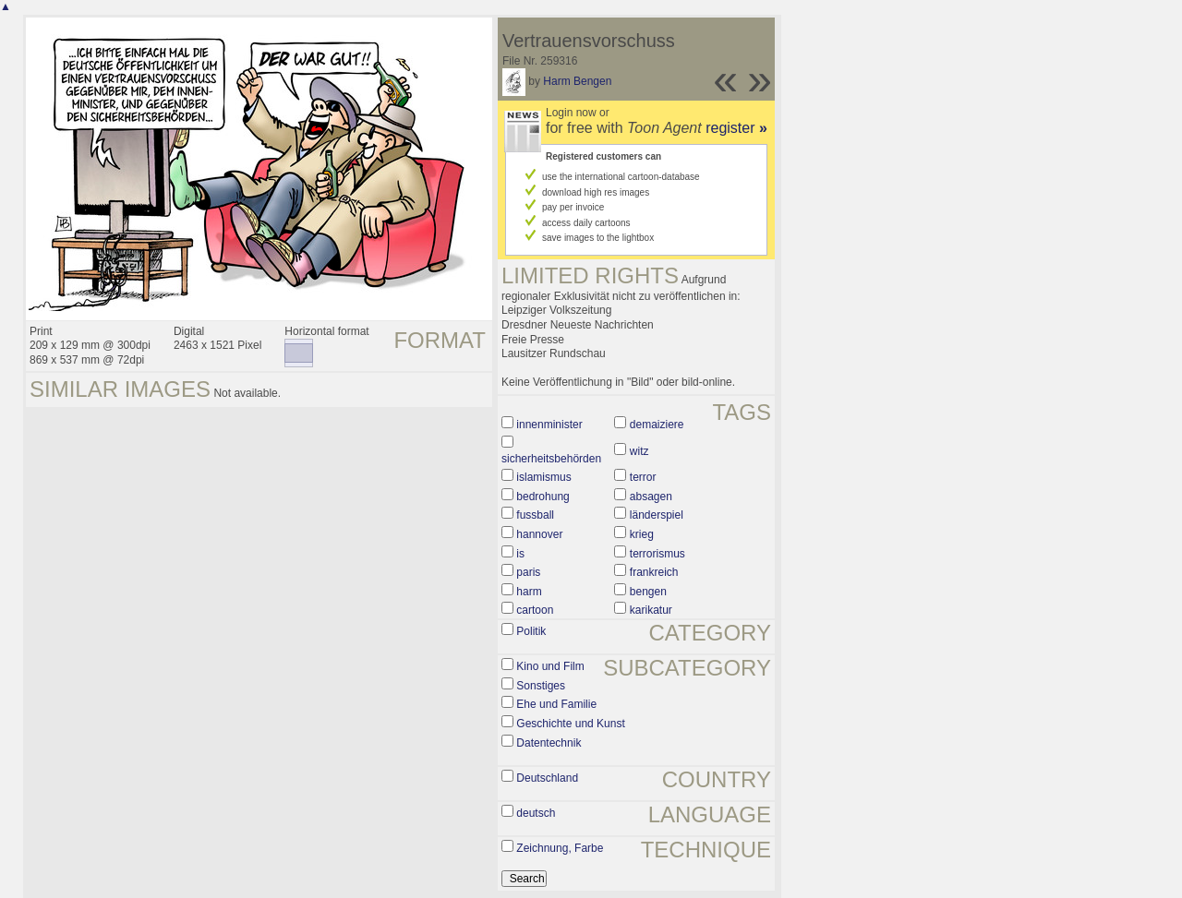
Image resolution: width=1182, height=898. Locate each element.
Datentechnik (548, 742)
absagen (651, 496)
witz (639, 451)
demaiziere (657, 424)
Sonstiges (540, 685)
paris (528, 572)
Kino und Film (550, 666)
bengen (648, 591)
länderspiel (656, 515)
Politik (531, 631)
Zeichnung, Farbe (559, 848)
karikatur (651, 610)
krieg (642, 534)
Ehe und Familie (556, 704)
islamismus (543, 477)
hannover (539, 534)
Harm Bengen (577, 81)
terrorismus (657, 553)
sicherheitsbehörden (551, 458)
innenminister (549, 424)
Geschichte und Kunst (570, 723)
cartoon (534, 610)
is (520, 553)
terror (643, 477)
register (736, 128)
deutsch (535, 813)
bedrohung (542, 496)
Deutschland (547, 778)
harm (528, 591)
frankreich (654, 572)
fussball (535, 515)
